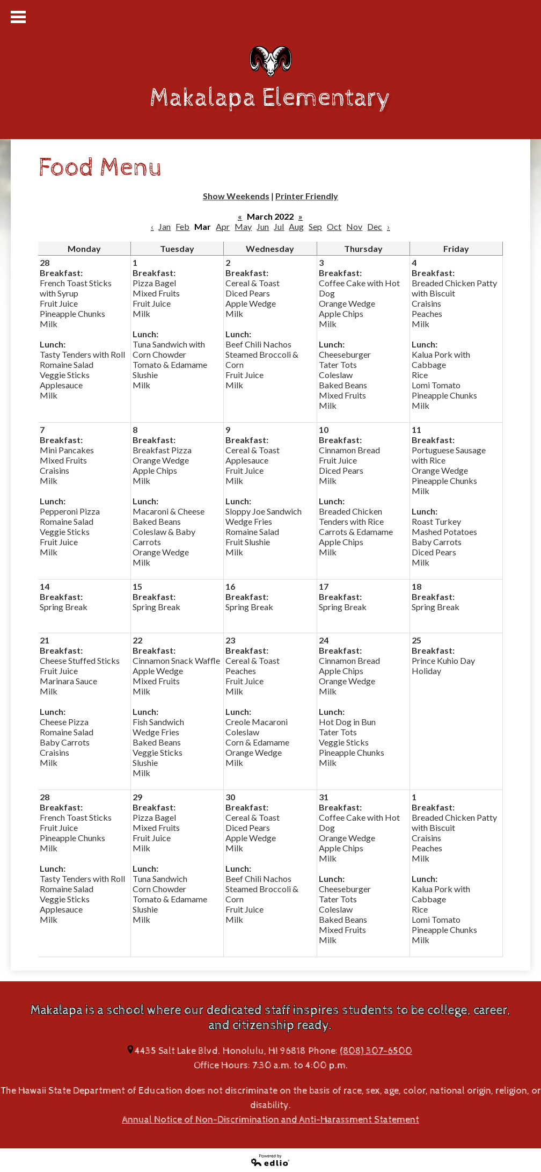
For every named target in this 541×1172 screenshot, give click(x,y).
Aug (296, 226)
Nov (354, 226)
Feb (182, 226)
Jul (279, 226)
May (243, 226)
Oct (334, 226)
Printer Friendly (306, 196)
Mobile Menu (18, 17)
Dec (374, 226)
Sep (315, 226)
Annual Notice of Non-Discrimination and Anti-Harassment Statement (270, 1119)
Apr (223, 226)
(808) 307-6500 (376, 1051)
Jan (164, 226)
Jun (263, 226)
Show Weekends (236, 196)
